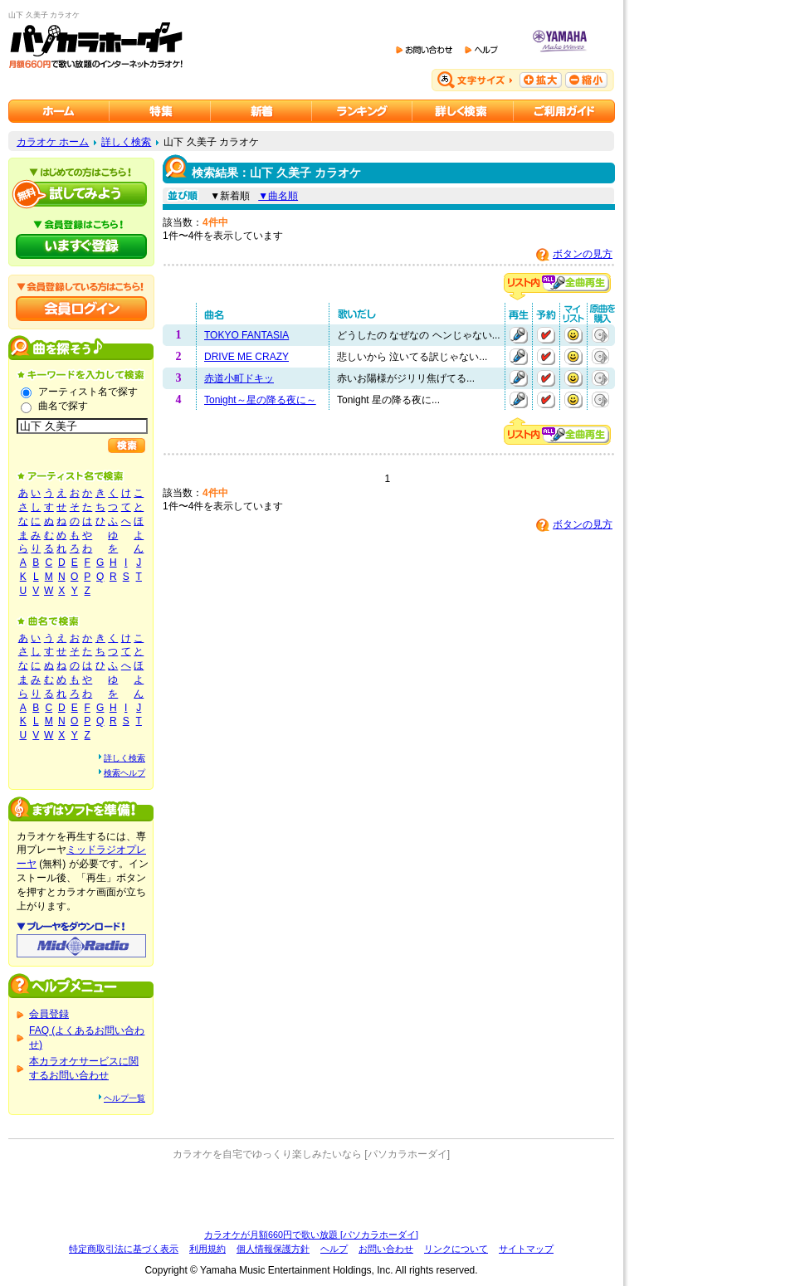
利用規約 (207, 1249)
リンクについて (456, 1249)
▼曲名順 (278, 196)
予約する (546, 335)
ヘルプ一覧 (124, 1098)
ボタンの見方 (582, 254)
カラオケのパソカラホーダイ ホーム (59, 111)
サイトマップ (526, 1249)
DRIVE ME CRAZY (246, 357)
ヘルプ (334, 1249)
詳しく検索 (126, 142)
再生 (519, 335)
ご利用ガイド (564, 111)
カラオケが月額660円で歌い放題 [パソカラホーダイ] (311, 1235)
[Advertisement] (311, 1195)
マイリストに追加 (573, 335)
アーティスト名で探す (88, 391)
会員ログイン (81, 308)
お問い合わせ (386, 1249)
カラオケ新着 (261, 111)
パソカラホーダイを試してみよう (81, 194)
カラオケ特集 (160, 111)
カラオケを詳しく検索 (463, 111)
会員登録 (49, 1014)
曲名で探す (63, 406)
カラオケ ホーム (53, 142)
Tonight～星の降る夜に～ (260, 400)
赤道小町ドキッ (239, 378)
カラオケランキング (362, 111)
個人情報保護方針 (273, 1249)
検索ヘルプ (124, 772)
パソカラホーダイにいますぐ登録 (81, 246)
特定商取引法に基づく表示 (123, 1249)
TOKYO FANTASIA (246, 335)
